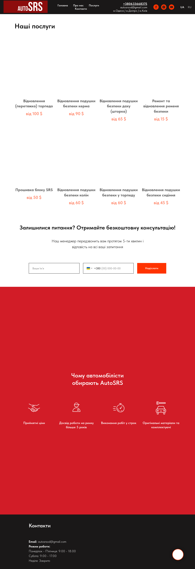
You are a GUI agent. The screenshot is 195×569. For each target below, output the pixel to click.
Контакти (81, 8)
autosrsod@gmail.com (133, 7)
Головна (62, 5)
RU (189, 7)
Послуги (94, 5)
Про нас (78, 5)
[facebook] (156, 7)
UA (182, 7)
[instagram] (163, 7)
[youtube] (171, 7)
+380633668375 (135, 4)
